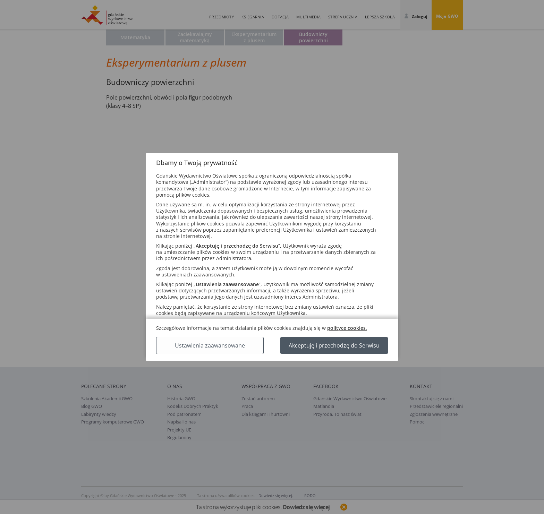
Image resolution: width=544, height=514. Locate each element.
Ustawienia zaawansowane (210, 345)
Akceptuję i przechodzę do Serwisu (334, 345)
